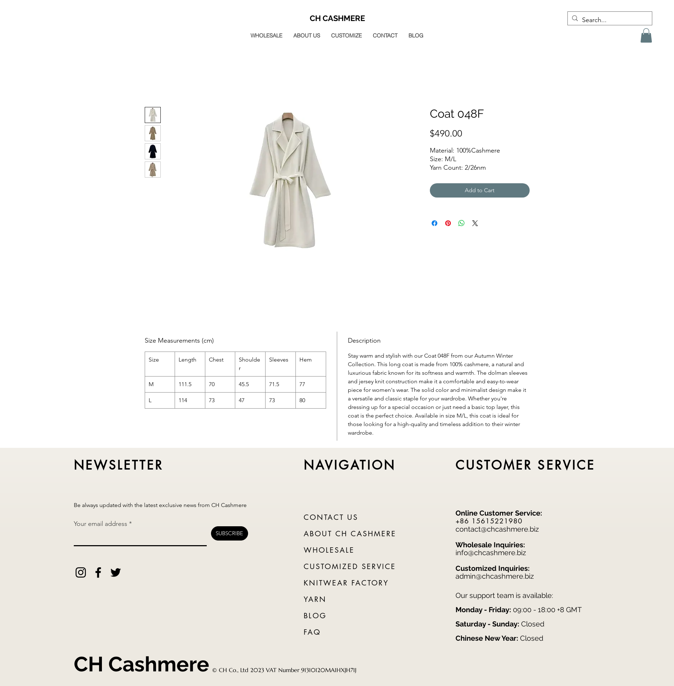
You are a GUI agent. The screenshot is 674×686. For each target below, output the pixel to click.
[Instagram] (81, 572)
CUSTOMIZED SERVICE (350, 566)
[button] (646, 35)
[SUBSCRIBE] (229, 533)
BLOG (315, 615)
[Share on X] (475, 223)
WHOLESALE (329, 550)
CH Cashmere (141, 664)
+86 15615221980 (489, 521)
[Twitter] (116, 572)
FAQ (312, 632)
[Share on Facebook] (434, 223)
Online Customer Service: (499, 513)
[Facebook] (98, 572)
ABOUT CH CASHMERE (350, 533)
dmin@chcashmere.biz (496, 576)
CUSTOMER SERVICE (526, 465)
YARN (315, 599)
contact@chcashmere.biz (497, 529)
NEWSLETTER (119, 465)
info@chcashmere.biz (491, 552)
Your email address (100, 524)
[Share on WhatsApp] (461, 223)
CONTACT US (331, 517)
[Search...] (609, 20)
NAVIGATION (350, 465)
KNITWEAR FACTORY (346, 583)
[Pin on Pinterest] (448, 223)
